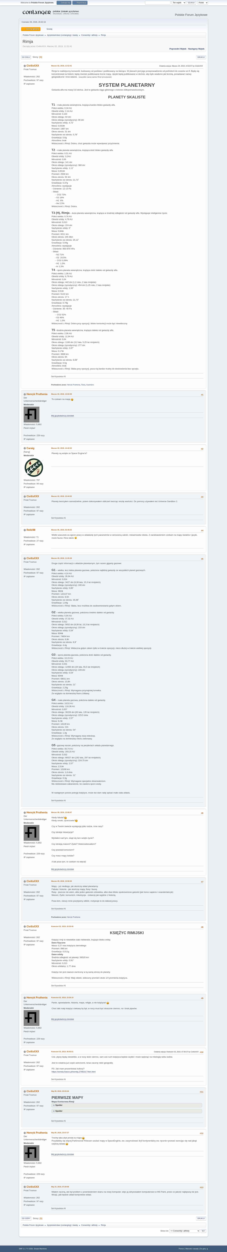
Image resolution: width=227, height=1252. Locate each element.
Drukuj (201, 57)
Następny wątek (196, 49)
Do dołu (26, 57)
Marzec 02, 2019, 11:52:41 (61, 66)
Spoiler (58, 1105)
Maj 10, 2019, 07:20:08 (60, 1187)
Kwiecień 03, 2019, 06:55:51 (62, 1052)
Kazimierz (90, 385)
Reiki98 (30, 530)
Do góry (26, 1218)
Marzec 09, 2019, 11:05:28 (61, 558)
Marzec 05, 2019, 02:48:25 (61, 530)
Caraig (30, 448)
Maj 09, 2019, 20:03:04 (60, 1091)
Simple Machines (40, 1249)
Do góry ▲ (204, 1249)
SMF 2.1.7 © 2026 (26, 1249)
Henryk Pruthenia (73, 385)
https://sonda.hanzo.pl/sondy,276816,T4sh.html (74, 1072)
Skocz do (164, 1231)
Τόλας (83, 385)
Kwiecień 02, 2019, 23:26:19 (62, 997)
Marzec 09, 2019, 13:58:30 (61, 881)
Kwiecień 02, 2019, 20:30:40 (62, 926)
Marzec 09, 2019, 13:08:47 (61, 812)
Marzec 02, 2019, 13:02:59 (61, 394)
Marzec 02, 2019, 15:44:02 (61, 496)
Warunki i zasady (192, 1249)
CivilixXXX (32, 65)
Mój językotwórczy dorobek (62, 416)
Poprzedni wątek (177, 49)
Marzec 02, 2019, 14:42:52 (61, 448)
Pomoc (181, 1249)
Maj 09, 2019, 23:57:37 (60, 1133)
